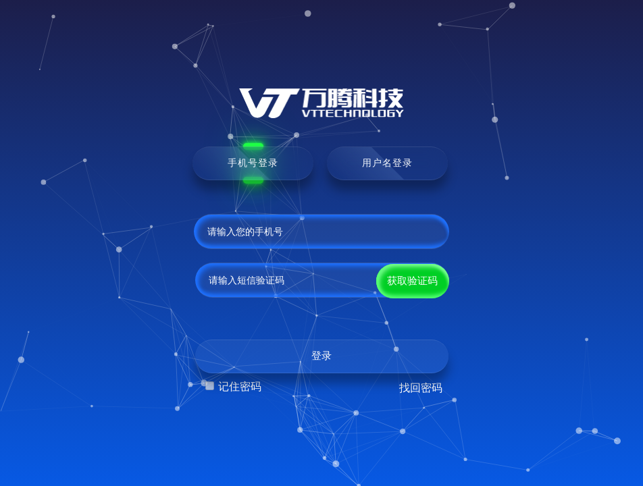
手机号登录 (253, 162)
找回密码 (420, 387)
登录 (321, 356)
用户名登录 (387, 162)
